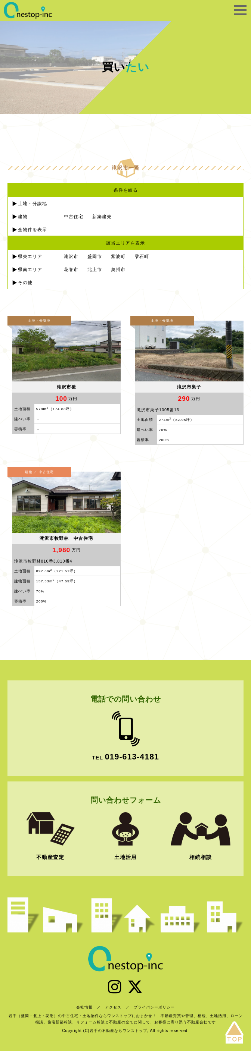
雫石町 (141, 256)
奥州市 (118, 269)
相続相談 (200, 857)
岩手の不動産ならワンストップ (28, 10)
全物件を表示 (32, 229)
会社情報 (84, 1007)
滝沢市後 (66, 387)
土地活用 (125, 857)
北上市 (94, 269)
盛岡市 (94, 256)
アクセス (113, 1007)
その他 (25, 282)
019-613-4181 (132, 756)
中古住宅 (73, 216)
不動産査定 (50, 857)
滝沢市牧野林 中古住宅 (66, 538)
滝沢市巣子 (189, 387)
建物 (23, 216)
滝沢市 (71, 256)
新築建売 (102, 216)
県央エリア (30, 256)
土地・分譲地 (32, 203)
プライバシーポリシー (154, 1007)
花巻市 (71, 269)
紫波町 (118, 256)
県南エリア (30, 269)
